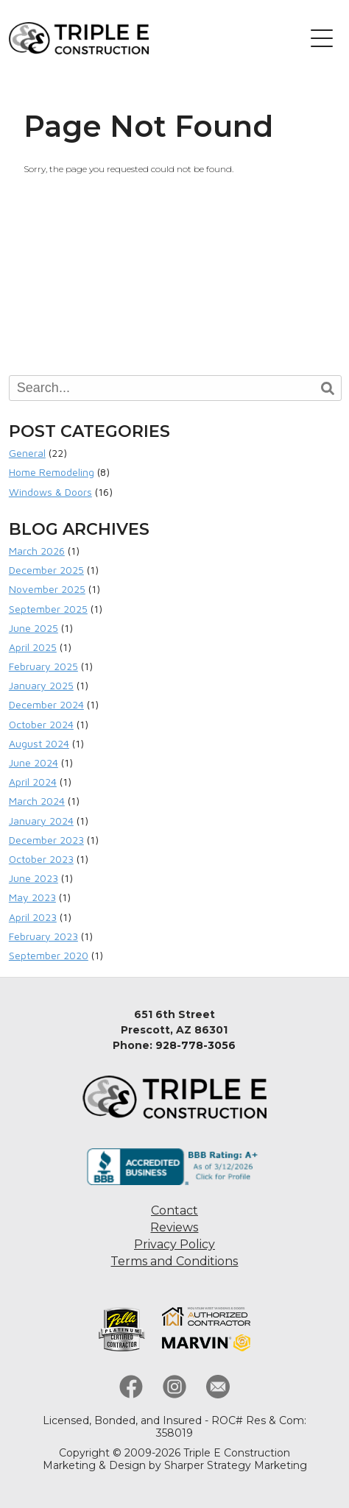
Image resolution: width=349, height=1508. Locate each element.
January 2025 (41, 685)
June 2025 (33, 628)
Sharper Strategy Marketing (235, 1465)
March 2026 (37, 550)
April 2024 (33, 781)
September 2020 (48, 955)
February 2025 (43, 666)
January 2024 (41, 820)
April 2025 (33, 647)
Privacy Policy (174, 1244)
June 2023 (33, 878)
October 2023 (41, 859)
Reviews (174, 1227)
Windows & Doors (50, 492)
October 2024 (41, 724)
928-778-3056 (195, 1045)
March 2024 (37, 800)
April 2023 (33, 917)
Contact (174, 1210)
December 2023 (46, 839)
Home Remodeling (51, 472)
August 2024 (39, 743)
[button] (321, 38)
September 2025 (48, 608)
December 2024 (46, 704)
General (27, 453)
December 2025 (46, 569)
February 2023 (43, 936)
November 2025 (47, 589)
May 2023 (32, 897)
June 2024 (33, 762)
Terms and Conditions (174, 1261)
